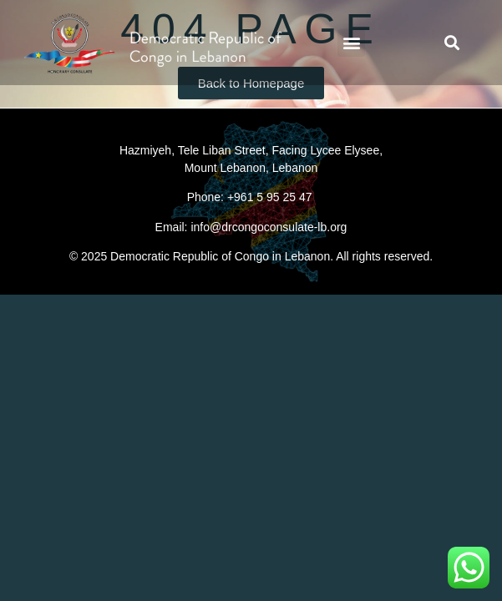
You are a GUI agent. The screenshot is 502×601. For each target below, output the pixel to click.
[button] (351, 43)
